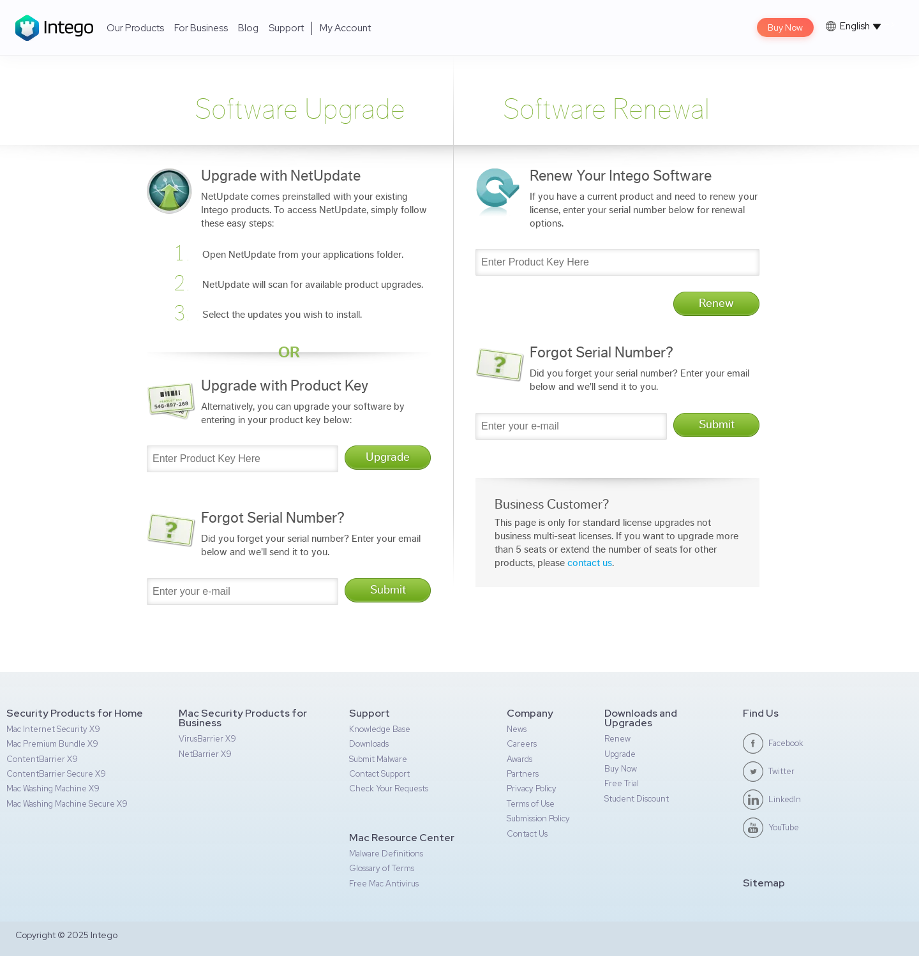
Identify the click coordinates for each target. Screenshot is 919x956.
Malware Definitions (386, 853)
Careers (522, 743)
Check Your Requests (388, 788)
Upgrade (388, 457)
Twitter (781, 771)
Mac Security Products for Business (243, 717)
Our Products (135, 28)
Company (530, 713)
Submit (388, 590)
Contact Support (379, 773)
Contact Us (527, 833)
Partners (523, 773)
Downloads (369, 743)
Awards (519, 759)
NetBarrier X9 (205, 754)
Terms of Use (531, 803)
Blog (248, 28)
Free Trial (621, 783)
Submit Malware (378, 759)
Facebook (785, 743)
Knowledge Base (379, 729)
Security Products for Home (74, 713)
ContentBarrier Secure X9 (56, 773)
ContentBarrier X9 (42, 759)
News (517, 729)
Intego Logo (54, 28)
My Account (345, 28)
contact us (589, 563)
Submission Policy (538, 818)
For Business (201, 28)
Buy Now (785, 27)
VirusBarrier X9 (207, 738)
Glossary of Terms (381, 868)
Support (286, 28)
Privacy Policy (532, 788)
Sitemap (764, 883)
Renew (716, 303)
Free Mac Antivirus (384, 883)
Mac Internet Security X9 (53, 729)
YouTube (783, 827)
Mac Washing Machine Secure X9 (67, 803)
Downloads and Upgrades (640, 717)
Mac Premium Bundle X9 (52, 743)
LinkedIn (784, 799)
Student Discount (636, 798)
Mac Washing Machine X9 (53, 788)
